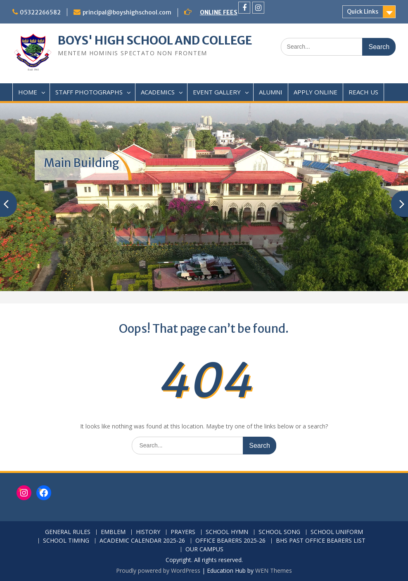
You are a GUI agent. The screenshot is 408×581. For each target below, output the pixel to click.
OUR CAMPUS (204, 549)
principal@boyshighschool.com (127, 12)
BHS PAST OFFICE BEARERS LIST (320, 540)
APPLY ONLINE (315, 92)
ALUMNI (270, 92)
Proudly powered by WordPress (158, 570)
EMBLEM (113, 532)
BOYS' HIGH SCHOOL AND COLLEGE (155, 40)
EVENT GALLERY (217, 92)
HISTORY (148, 532)
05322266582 (40, 12)
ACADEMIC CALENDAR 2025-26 (142, 540)
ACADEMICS (158, 92)
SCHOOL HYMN (227, 532)
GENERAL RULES (67, 532)
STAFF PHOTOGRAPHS (89, 92)
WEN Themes (273, 570)
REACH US (363, 92)
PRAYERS (183, 532)
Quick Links (362, 11)
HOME (27, 92)
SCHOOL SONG (279, 532)
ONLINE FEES (218, 12)
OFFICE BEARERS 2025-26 (230, 540)
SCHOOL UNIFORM (337, 532)
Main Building (81, 162)
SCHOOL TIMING (66, 540)
